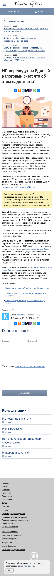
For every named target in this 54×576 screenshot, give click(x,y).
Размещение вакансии (16, 418)
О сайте (5, 510)
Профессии (6, 493)
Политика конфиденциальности (15, 520)
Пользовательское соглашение (14, 517)
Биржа (4, 502)
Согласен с (23, 366)
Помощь (5, 506)
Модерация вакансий (16, 452)
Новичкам (6, 489)
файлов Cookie (27, 565)
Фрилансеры (7, 499)
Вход (40, 11)
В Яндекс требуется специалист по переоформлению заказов (20, 39)
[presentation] (22, 380)
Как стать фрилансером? (12, 535)
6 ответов (8, 456)
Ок (9, 570)
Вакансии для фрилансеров (13, 549)
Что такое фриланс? (10, 531)
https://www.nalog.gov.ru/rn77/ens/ (18, 187)
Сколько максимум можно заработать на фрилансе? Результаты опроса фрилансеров (24, 49)
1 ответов (8, 422)
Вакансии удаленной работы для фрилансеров (27, 288)
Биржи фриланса (9, 546)
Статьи (4, 486)
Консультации (14, 410)
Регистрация (13, 11)
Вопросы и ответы (9, 542)
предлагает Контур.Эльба (37, 248)
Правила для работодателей (13, 513)
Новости (5, 483)
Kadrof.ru (21, 314)
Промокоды (7, 496)
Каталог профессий (10, 539)
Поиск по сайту (8, 523)
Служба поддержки (10, 526)
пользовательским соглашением (30, 366)
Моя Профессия (12, 428)
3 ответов (8, 432)
